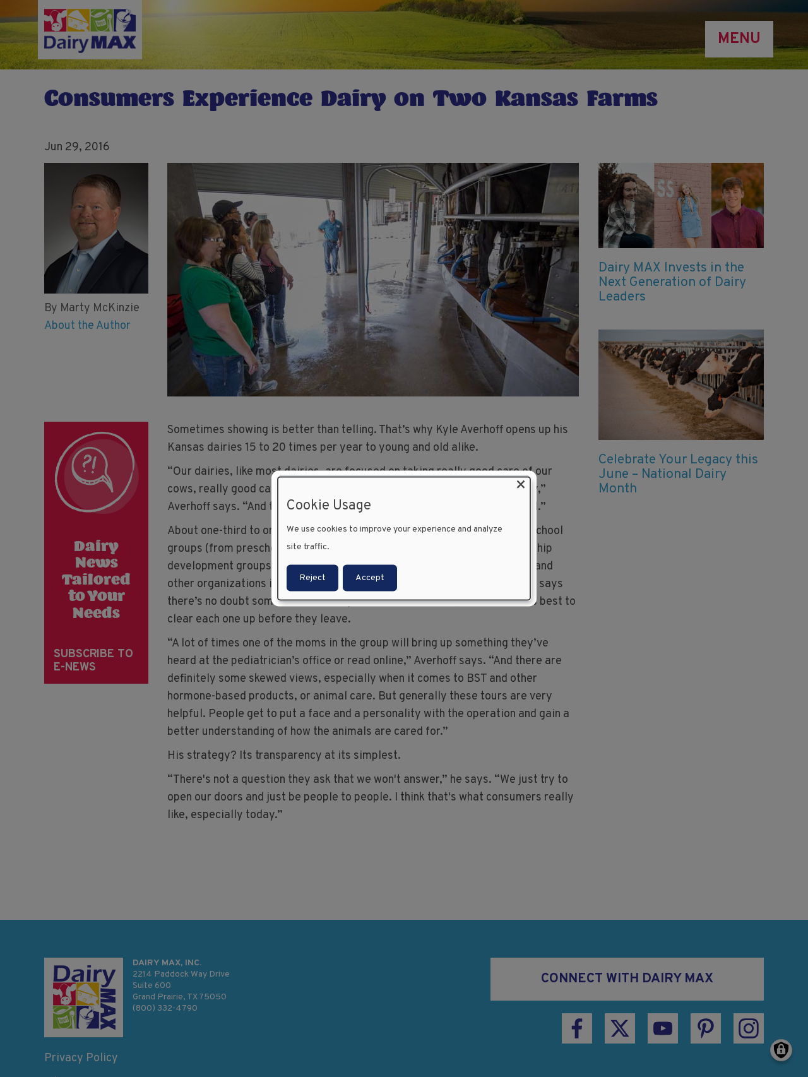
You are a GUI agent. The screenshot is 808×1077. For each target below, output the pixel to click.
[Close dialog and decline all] (520, 485)
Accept (369, 577)
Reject (312, 577)
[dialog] (404, 538)
